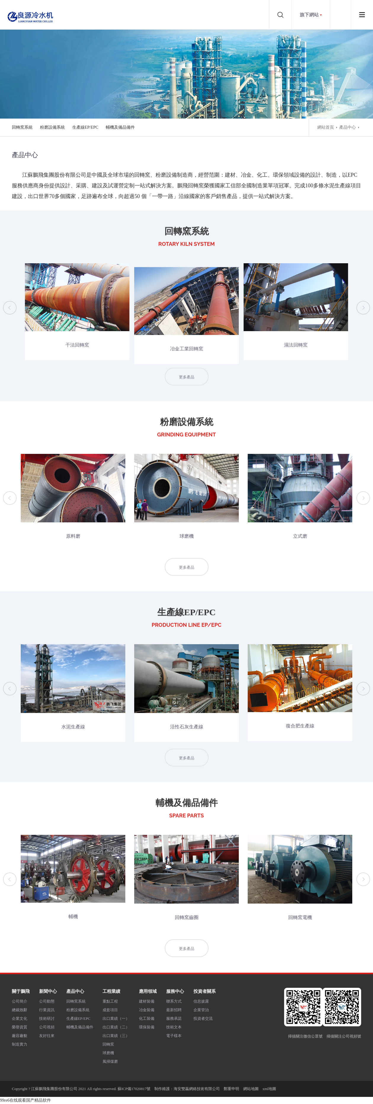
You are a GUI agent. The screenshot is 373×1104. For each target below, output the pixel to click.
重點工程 (110, 1001)
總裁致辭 (19, 1010)
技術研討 (47, 1018)
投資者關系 (204, 991)
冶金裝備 (146, 1010)
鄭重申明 (231, 1089)
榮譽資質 (19, 1027)
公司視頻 (47, 1027)
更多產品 (186, 384)
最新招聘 (174, 1010)
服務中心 (175, 991)
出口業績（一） (116, 1018)
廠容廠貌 (19, 1035)
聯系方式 (174, 1001)
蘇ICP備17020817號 (134, 1089)
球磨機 (108, 1053)
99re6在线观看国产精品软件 (25, 1100)
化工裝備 (146, 1018)
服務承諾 (174, 1018)
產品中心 (347, 127)
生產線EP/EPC (85, 127)
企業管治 (201, 1010)
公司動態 (47, 1001)
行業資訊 (47, 1010)
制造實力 (19, 1044)
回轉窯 (108, 1044)
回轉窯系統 (22, 127)
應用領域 (148, 991)
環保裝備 (146, 1027)
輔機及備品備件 (120, 127)
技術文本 (174, 1027)
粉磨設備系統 (52, 127)
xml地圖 (269, 1089)
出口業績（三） (116, 1035)
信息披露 (201, 1001)
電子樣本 (174, 1035)
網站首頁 (325, 127)
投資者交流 (203, 1018)
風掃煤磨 (110, 1061)
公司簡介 (19, 1001)
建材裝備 (146, 1001)
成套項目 (110, 1010)
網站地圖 (251, 1089)
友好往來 (47, 1035)
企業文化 (19, 1018)
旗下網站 (309, 14)
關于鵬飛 (21, 991)
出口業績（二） (116, 1027)
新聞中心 (48, 991)
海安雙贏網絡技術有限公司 (197, 1089)
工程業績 (111, 991)
